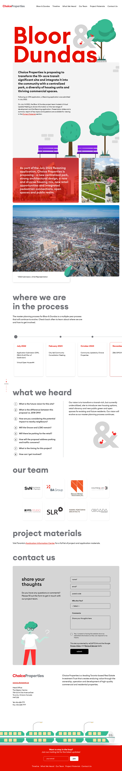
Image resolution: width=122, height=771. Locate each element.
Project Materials (97, 6)
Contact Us (112, 6)
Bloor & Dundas (43, 6)
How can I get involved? (30, 454)
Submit (79, 651)
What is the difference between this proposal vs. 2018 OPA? (36, 411)
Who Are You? (77, 601)
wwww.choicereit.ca (21, 683)
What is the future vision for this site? (36, 404)
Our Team (83, 6)
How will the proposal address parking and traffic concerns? (37, 440)
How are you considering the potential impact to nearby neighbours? (37, 420)
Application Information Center (40, 543)
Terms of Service (91, 646)
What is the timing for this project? (35, 448)
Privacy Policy (75, 646)
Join (74, 758)
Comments (76, 613)
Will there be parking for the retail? (35, 434)
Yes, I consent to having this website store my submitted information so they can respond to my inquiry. (90, 635)
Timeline (56, 6)
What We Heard (69, 6)
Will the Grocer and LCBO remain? (35, 428)
